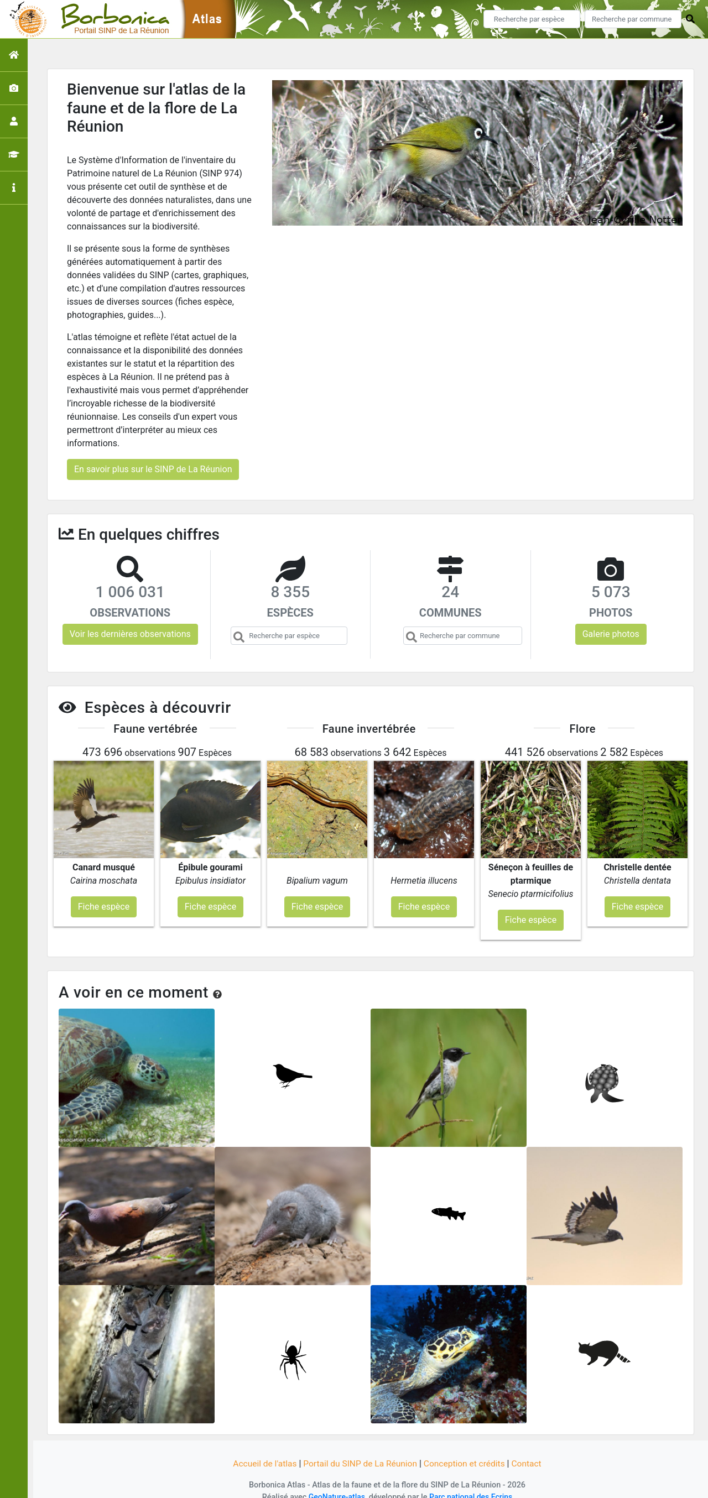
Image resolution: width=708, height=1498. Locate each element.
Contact (530, 1449)
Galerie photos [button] (610, 634)
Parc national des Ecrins (471, 1482)
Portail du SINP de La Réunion (359, 1449)
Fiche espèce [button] (103, 892)
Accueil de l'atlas (261, 1449)
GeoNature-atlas (335, 1482)
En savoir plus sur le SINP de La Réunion (153, 469)
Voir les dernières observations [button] (130, 634)
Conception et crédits (467, 1449)
